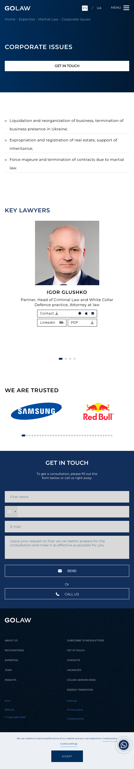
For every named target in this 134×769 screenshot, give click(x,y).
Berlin (9, 709)
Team (8, 670)
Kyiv (7, 701)
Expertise (27, 19)
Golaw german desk (81, 680)
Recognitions (14, 650)
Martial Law (48, 19)
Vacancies (74, 670)
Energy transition (80, 689)
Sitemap (72, 701)
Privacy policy (75, 709)
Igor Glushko (67, 292)
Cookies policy (109, 738)
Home (10, 19)
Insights (10, 680)
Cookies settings (68, 744)
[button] (120, 210)
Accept (67, 756)
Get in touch (67, 66)
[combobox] (11, 511)
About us (11, 640)
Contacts (73, 660)
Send (67, 570)
